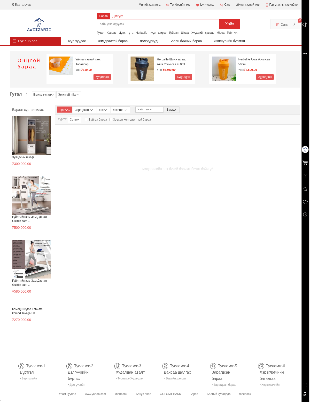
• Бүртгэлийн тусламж (28, 379)
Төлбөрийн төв (178, 4)
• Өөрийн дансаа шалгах (175, 379)
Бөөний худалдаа (219, 394)
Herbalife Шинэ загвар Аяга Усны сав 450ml (171, 62)
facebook (245, 394)
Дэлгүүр (118, 16)
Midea (221, 32)
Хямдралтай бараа (113, 41)
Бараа (103, 16)
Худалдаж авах (102, 77)
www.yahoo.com (95, 394)
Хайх (229, 24)
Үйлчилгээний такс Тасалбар (88, 62)
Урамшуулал (67, 394)
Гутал (100, 32)
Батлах (171, 109)
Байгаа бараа (98, 119)
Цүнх (122, 32)
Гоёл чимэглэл (237, 32)
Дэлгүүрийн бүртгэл (229, 41)
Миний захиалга (149, 4)
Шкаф (185, 32)
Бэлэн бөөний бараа (186, 41)
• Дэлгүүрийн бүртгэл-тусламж (79, 385)
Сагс (225, 4)
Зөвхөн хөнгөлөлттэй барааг (132, 119)
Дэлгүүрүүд (149, 41)
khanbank (121, 394)
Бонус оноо (143, 394)
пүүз (152, 32)
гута (130, 32)
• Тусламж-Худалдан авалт (129, 379)
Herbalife (141, 32)
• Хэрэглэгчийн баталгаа (269, 385)
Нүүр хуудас (76, 41)
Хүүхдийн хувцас (202, 32)
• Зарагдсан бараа (224, 384)
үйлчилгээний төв (248, 4)
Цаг (65, 110)
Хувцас (111, 32)
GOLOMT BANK (170, 394)
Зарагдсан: (84, 109)
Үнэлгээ (120, 109)
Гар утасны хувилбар (283, 4)
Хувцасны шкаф (23, 157)
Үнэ (103, 109)
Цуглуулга (205, 4)
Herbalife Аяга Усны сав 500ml (254, 62)
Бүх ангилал (27, 41)
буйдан (174, 32)
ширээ (162, 32)
